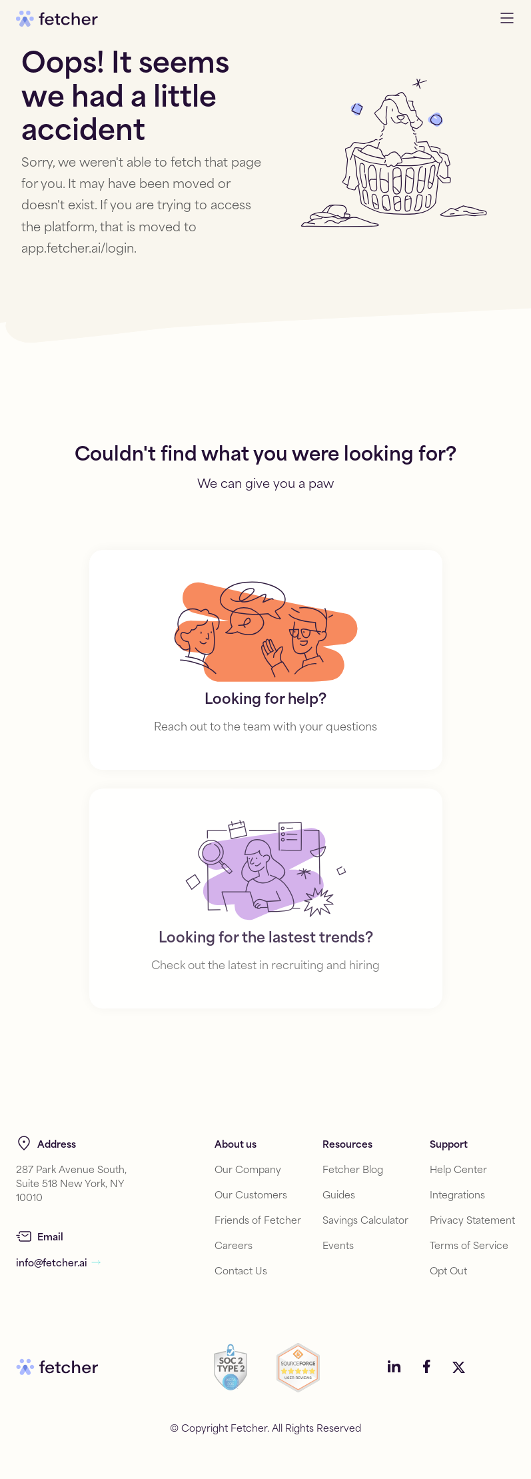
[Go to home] (57, 19)
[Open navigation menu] (507, 19)
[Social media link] (394, 1367)
